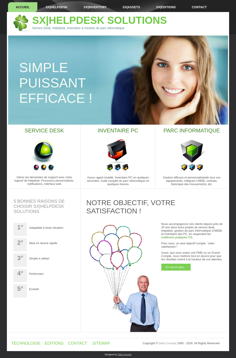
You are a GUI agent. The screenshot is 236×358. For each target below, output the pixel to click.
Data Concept (167, 343)
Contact (199, 7)
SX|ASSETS (131, 7)
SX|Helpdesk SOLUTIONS (99, 20)
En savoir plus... (176, 267)
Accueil (23, 7)
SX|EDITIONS (166, 7)
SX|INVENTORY (95, 7)
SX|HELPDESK (57, 7)
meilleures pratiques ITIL (177, 237)
